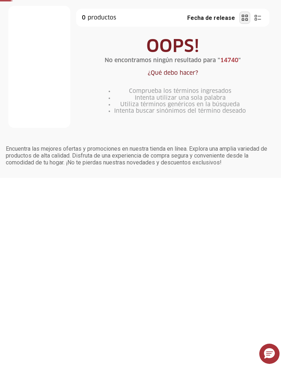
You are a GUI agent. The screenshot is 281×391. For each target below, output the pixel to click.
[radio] (244, 18)
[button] (269, 354)
